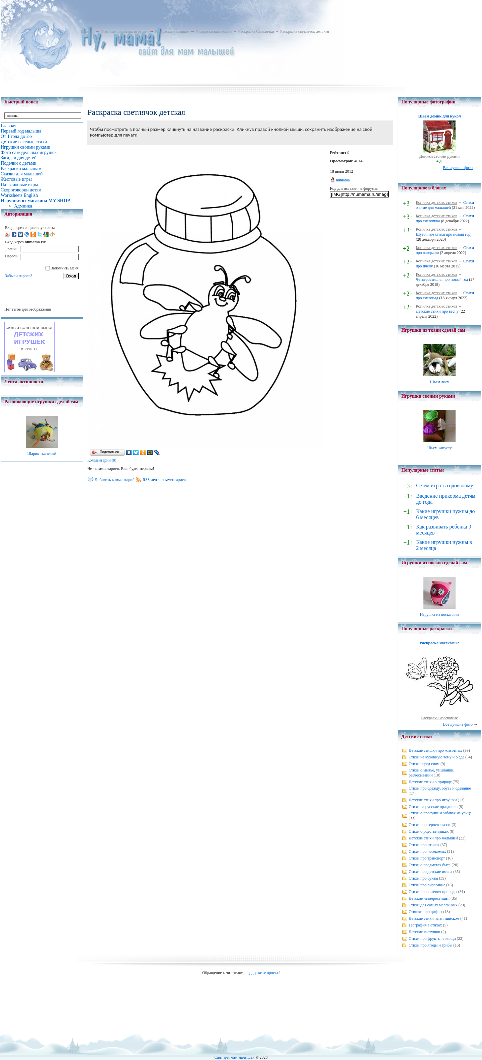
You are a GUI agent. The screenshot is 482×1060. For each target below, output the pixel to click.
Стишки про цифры (425, 911)
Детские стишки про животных (435, 750)
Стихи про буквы (423, 878)
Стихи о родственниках (429, 831)
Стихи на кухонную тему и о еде (436, 757)
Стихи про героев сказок (430, 824)
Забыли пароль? (18, 275)
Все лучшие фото (458, 167)
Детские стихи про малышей (433, 838)
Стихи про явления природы (433, 891)
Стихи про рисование (427, 885)
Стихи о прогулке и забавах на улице (440, 813)
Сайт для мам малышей (234, 1057)
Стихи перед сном (424, 763)
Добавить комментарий (115, 479)
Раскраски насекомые (213, 31)
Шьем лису (439, 382)
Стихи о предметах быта (430, 865)
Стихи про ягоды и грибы (430, 945)
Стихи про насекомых (427, 851)
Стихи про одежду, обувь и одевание (440, 788)
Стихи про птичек (424, 844)
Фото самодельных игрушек (124, 31)
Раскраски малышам (172, 31)
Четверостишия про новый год (442, 279)
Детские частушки (424, 931)
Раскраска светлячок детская (304, 31)
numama (343, 180)
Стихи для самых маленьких (433, 905)
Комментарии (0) (101, 460)
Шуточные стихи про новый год (443, 234)
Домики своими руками (439, 156)
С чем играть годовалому (444, 485)
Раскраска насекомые (439, 643)
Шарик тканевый (41, 453)
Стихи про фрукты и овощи (432, 938)
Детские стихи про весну (437, 311)
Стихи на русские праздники (433, 806)
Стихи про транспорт (427, 858)
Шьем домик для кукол (439, 116)
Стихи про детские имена (430, 871)
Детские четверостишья (429, 898)
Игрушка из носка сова (439, 614)
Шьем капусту (439, 447)
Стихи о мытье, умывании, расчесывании (431, 773)
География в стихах (425, 925)
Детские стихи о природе (430, 782)
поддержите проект (261, 972)
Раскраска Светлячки (256, 31)
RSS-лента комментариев (164, 479)
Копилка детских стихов (436, 202)
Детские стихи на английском (434, 918)
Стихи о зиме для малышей (445, 205)
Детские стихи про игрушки (433, 800)
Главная (87, 31)
